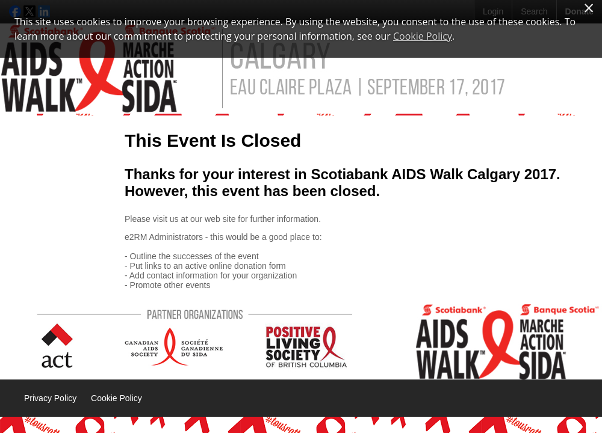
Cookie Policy (116, 398)
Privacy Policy (50, 398)
